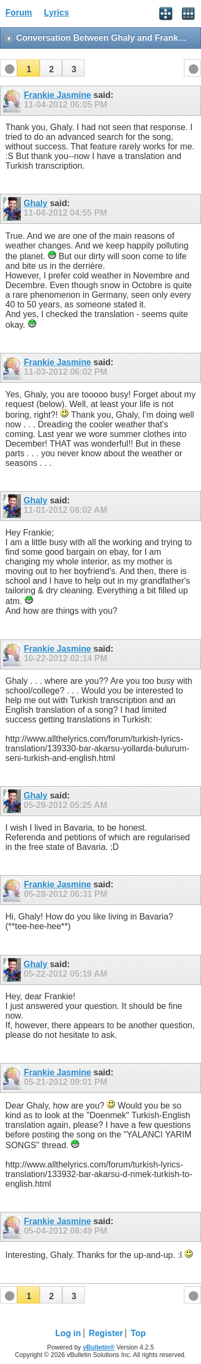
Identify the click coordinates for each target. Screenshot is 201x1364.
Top (138, 1333)
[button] (28, 68)
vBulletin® (99, 1347)
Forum (18, 12)
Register (105, 1333)
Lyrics (56, 12)
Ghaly (35, 203)
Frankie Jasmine (57, 95)
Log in (68, 1333)
